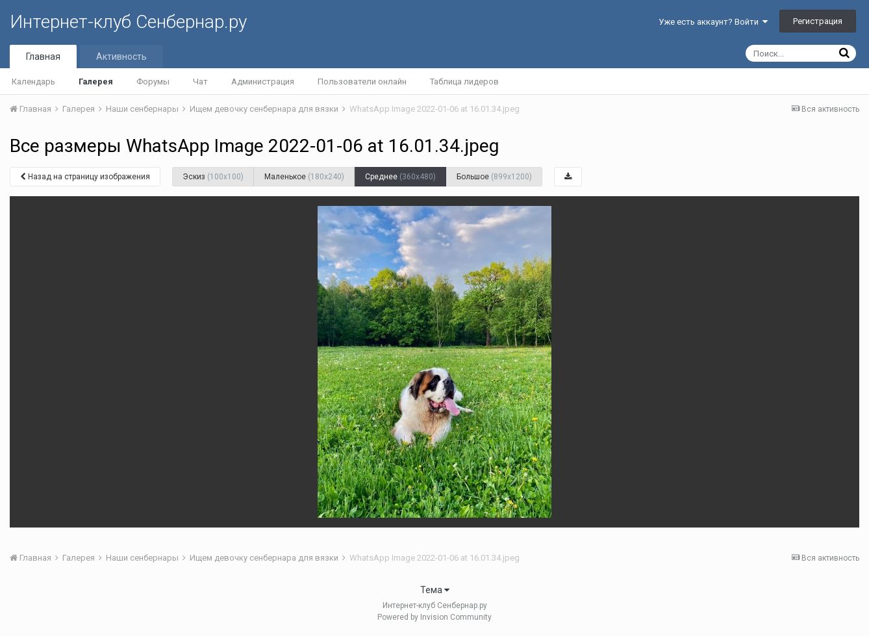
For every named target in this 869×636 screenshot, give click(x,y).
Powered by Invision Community (434, 617)
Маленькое (304, 176)
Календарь (33, 81)
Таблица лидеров (464, 81)
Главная (43, 56)
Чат (200, 81)
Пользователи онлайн (362, 81)
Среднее (400, 176)
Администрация (262, 81)
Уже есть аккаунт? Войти (713, 22)
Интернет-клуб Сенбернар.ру (128, 21)
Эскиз (213, 176)
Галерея (96, 81)
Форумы (153, 81)
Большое (494, 176)
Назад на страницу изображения (85, 176)
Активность (121, 56)
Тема (434, 590)
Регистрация (817, 21)
